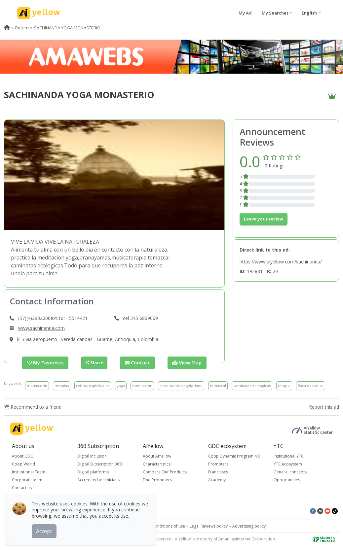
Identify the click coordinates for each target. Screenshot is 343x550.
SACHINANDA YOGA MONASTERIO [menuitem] (67, 28)
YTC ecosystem (288, 463)
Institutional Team (28, 471)
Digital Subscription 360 (99, 463)
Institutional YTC (289, 456)
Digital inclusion (92, 456)
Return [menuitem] (22, 28)
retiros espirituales (92, 385)
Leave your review (263, 219)
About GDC (22, 456)
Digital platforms (93, 471)
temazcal (218, 385)
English (310, 13)
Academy (217, 479)
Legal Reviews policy (209, 526)
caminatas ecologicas (252, 385)
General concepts (290, 471)
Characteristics (157, 463)
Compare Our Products (165, 471)
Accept (45, 529)
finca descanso (311, 385)
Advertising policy (249, 526)
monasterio (37, 385)
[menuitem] (7, 28)
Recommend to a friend (32, 406)
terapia (284, 385)
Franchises (218, 471)
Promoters (218, 463)
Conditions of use (168, 526)
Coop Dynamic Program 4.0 (234, 456)
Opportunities (287, 479)
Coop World (23, 463)
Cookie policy (134, 526)
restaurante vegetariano (181, 385)
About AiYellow (157, 456)
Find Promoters (157, 479)
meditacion (142, 385)
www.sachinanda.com (41, 328)
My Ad (245, 13)
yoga (121, 385)
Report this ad (324, 406)
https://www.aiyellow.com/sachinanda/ (281, 261)
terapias (62, 385)
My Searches (275, 13)
